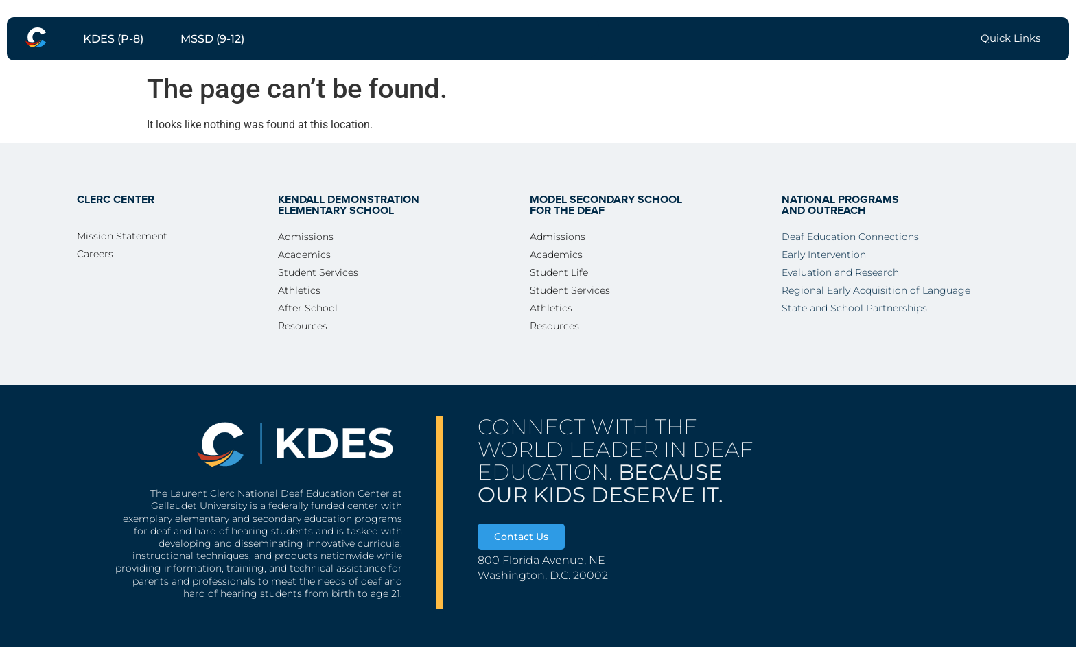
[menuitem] (35, 37)
